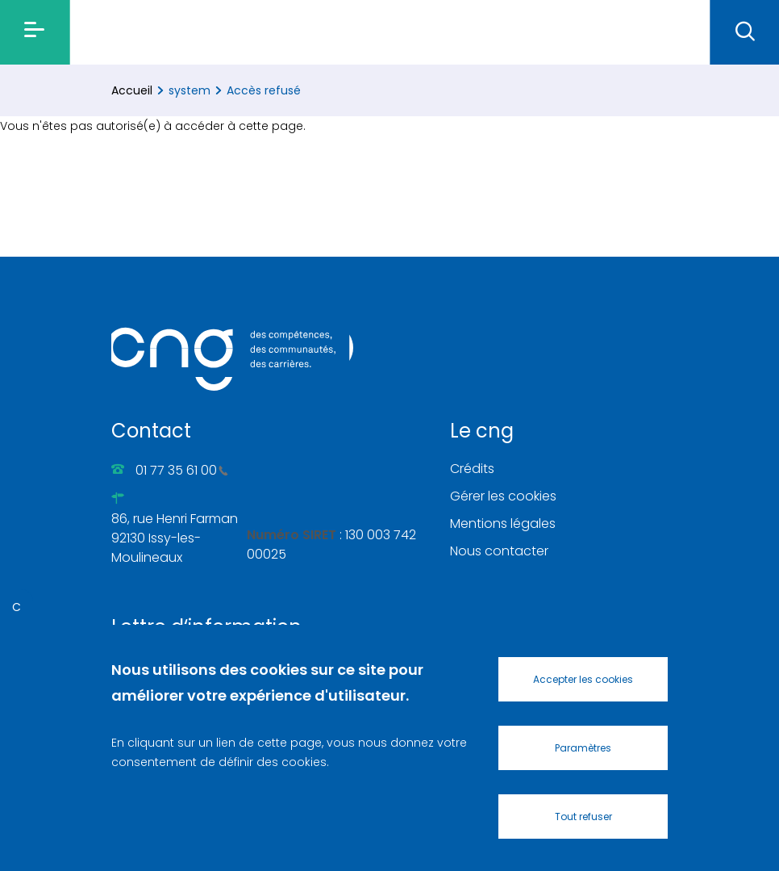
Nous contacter (499, 551)
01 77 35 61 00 (181, 470)
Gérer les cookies (503, 496)
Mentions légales (503, 523)
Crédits (472, 468)
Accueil (131, 90)
